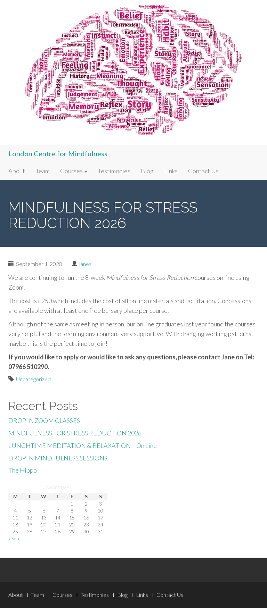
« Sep (13, 538)
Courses (73, 171)
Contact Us (203, 171)
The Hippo (22, 470)
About (16, 171)
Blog (147, 171)
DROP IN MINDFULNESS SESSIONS (57, 458)
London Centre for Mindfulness (57, 153)
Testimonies (114, 171)
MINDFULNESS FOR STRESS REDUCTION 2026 (74, 433)
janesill (87, 263)
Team (42, 171)
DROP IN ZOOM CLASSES (44, 420)
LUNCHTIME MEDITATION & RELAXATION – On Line (82, 445)
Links (171, 171)
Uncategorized (33, 379)
